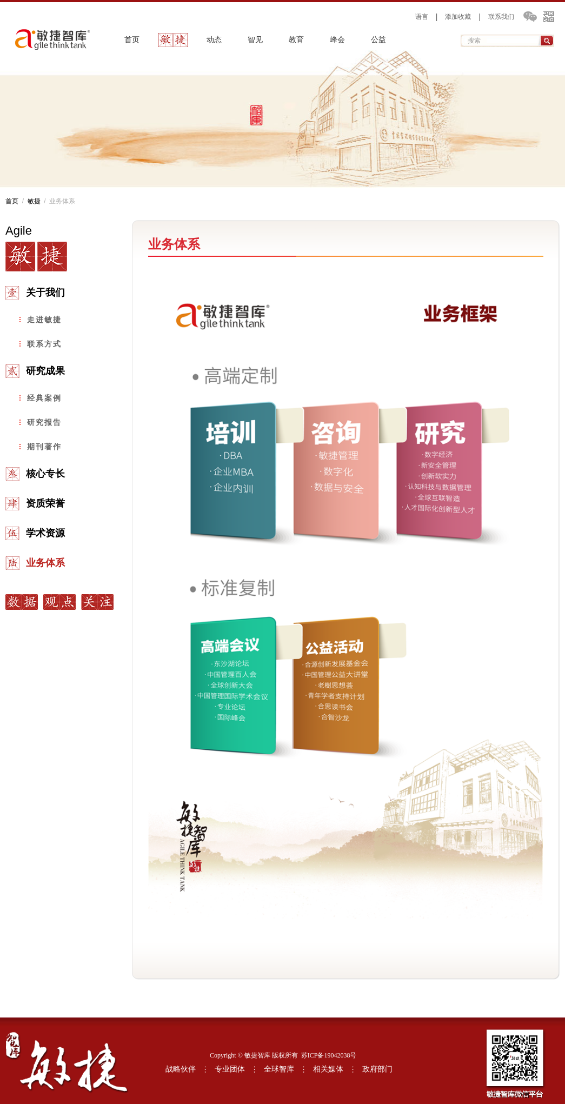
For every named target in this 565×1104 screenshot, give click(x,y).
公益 (378, 40)
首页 (131, 40)
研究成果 (45, 370)
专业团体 (230, 1069)
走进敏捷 (44, 319)
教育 (296, 40)
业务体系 (45, 562)
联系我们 (501, 17)
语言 (421, 17)
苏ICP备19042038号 (329, 1055)
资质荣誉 (45, 503)
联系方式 (44, 344)
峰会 (337, 40)
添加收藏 (458, 17)
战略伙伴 (180, 1069)
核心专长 (45, 473)
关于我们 (45, 292)
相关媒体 (328, 1069)
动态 (214, 40)
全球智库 (279, 1069)
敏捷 (173, 40)
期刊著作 (44, 446)
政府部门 (377, 1069)
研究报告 (44, 422)
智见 (255, 40)
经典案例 (44, 398)
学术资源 (45, 533)
